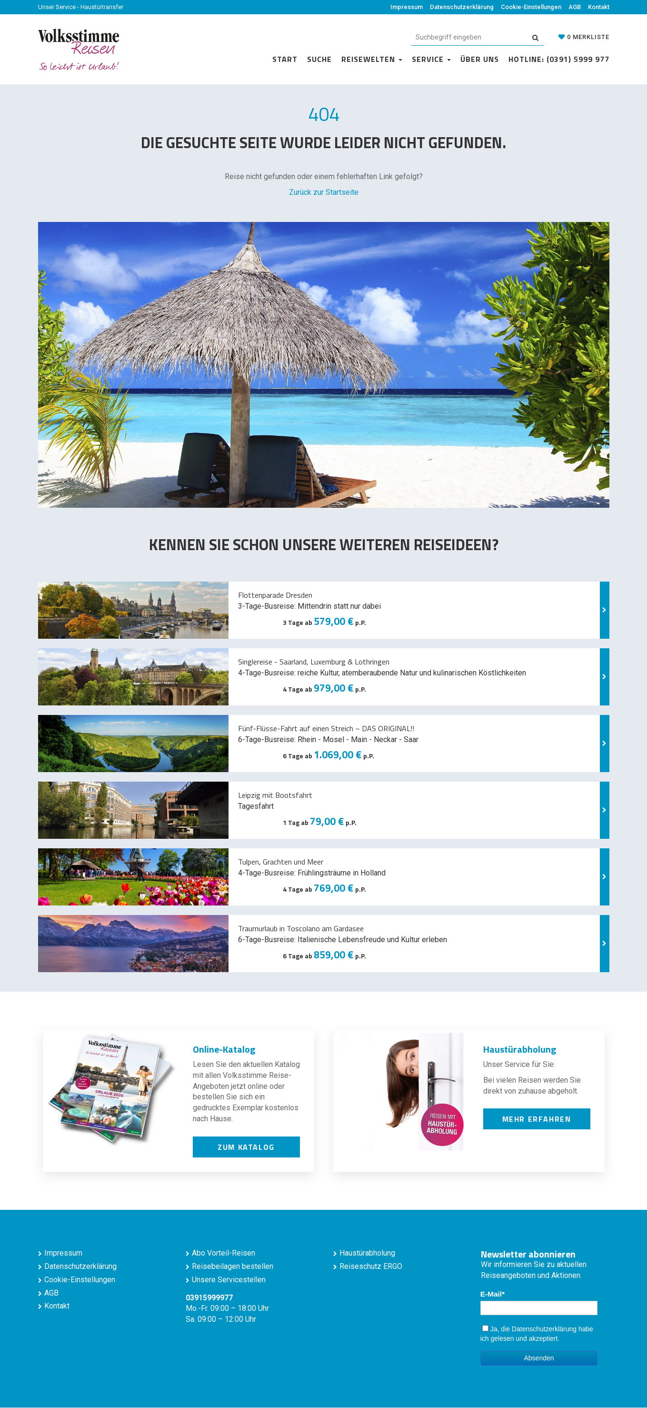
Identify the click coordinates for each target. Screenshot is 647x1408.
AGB (574, 6)
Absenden (539, 1358)
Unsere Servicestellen (229, 1279)
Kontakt (598, 6)
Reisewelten (371, 59)
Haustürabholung (367, 1252)
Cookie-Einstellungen (531, 6)
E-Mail (491, 1294)
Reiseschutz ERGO (370, 1266)
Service (431, 59)
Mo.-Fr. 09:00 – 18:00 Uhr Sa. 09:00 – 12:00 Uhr (227, 1308)
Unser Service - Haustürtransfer (80, 6)
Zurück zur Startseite (323, 192)
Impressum (406, 6)
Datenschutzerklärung (462, 6)
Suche (319, 59)
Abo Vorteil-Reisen (223, 1252)
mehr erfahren (536, 1119)
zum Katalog (246, 1147)
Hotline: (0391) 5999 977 (558, 59)
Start (285, 59)
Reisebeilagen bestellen (232, 1266)
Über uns (479, 59)
